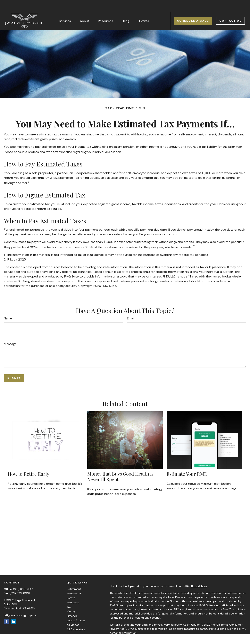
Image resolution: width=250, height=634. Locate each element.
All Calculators (76, 618)
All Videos (73, 613)
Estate (71, 586)
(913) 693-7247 (23, 577)
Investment (74, 582)
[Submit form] (14, 367)
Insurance (73, 591)
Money (71, 600)
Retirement (74, 577)
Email (130, 307)
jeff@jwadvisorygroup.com (21, 604)
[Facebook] (6, 610)
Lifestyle (72, 604)
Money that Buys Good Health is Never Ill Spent (120, 465)
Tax (69, 595)
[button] (64, 9)
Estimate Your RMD (187, 462)
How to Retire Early (28, 462)
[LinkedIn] (13, 610)
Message (10, 332)
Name (8, 307)
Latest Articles (76, 609)
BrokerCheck (199, 574)
